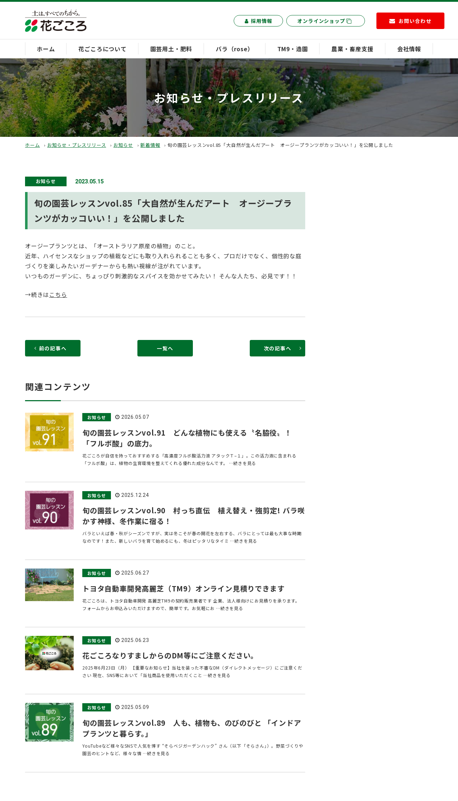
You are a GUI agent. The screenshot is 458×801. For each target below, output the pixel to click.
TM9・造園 (292, 48)
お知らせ (123, 145)
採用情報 (258, 20)
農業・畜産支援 (352, 48)
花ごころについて (102, 48)
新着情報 (150, 145)
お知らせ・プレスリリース (76, 145)
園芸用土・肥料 (171, 48)
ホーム (46, 48)
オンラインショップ (324, 20)
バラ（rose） (234, 48)
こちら (58, 294)
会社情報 (409, 48)
